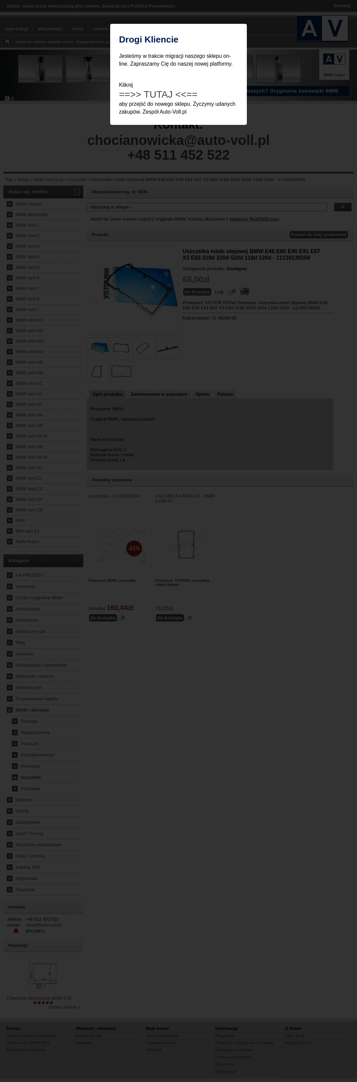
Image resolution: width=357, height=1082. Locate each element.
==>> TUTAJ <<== (158, 94)
